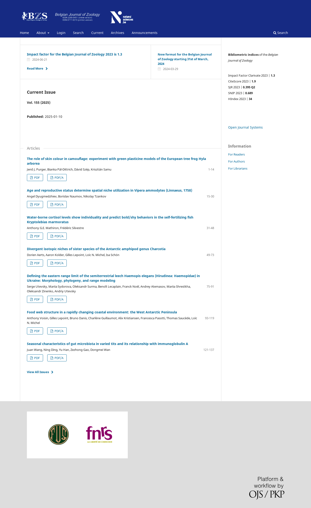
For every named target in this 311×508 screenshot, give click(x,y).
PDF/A (58, 204)
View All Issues (38, 372)
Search (78, 32)
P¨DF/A (58, 177)
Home (24, 32)
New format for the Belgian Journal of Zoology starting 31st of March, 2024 (185, 59)
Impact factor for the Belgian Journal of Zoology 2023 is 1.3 (74, 54)
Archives (117, 32)
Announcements (144, 32)
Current (97, 32)
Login (61, 32)
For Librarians (237, 168)
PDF (36, 177)
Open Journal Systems (245, 127)
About (42, 32)
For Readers (236, 154)
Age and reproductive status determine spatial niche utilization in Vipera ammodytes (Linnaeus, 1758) (109, 190)
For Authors (236, 161)
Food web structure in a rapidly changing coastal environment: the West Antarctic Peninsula (102, 312)
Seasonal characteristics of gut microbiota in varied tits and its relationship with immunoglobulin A (107, 343)
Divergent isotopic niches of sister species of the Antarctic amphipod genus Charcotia (96, 249)
